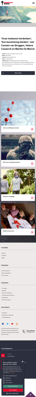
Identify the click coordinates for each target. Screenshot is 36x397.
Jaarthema (4, 313)
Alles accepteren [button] (13, 386)
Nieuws (3, 253)
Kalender (3, 255)
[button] (13, 393)
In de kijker (4, 288)
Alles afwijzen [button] (13, 390)
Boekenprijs (4, 297)
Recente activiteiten (6, 293)
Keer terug (18, 73)
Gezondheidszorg (5, 317)
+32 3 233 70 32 (10, 356)
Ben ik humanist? (5, 271)
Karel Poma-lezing (5, 300)
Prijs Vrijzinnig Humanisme (7, 295)
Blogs (3, 258)
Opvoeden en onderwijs (7, 315)
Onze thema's (4, 275)
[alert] (13, 377)
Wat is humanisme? (6, 273)
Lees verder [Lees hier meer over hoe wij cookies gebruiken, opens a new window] (12, 372)
